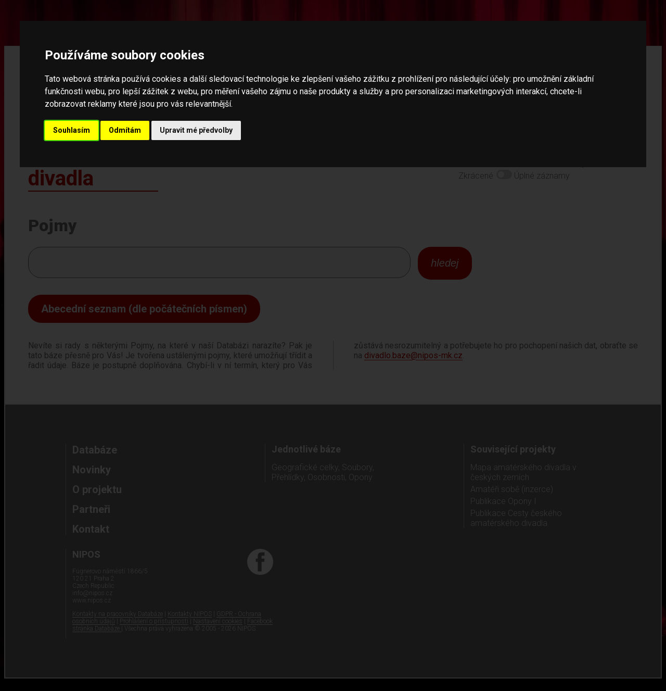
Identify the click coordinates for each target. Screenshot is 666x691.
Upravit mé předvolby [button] (196, 130)
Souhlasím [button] (71, 130)
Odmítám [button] (125, 130)
